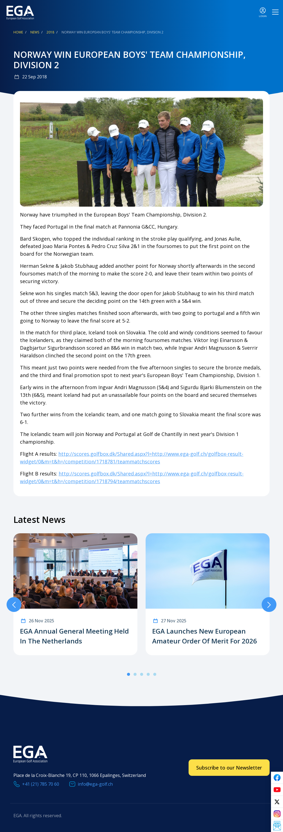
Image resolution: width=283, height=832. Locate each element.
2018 (50, 32)
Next (269, 604)
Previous (14, 604)
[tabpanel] (75, 594)
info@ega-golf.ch (95, 784)
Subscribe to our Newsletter (229, 767)
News (34, 32)
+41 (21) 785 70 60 (40, 784)
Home (18, 32)
